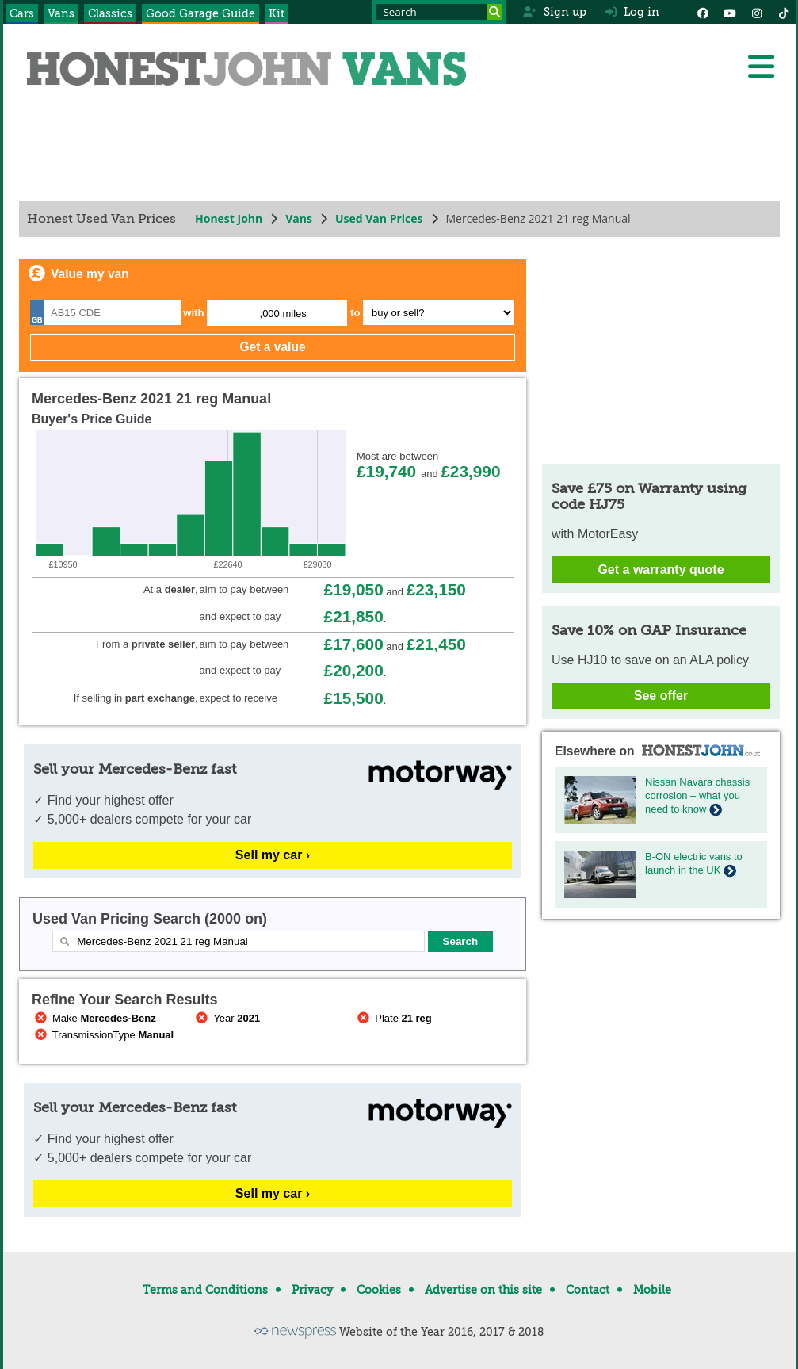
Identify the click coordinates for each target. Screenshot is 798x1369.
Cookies (379, 1289)
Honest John (228, 218)
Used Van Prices (378, 218)
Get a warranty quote (661, 569)
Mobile (652, 1289)
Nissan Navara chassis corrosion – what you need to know (697, 795)
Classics (110, 13)
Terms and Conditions (205, 1289)
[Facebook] (703, 12)
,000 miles (282, 313)
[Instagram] (757, 12)
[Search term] (439, 12)
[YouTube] (730, 12)
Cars (22, 13)
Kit (276, 13)
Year (226, 1018)
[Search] (494, 12)
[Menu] (761, 67)
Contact (587, 1289)
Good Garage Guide (200, 13)
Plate (393, 1018)
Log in (632, 12)
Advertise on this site (483, 1289)
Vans (61, 13)
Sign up (554, 12)
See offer (660, 695)
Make (94, 1018)
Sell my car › (272, 855)
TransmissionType (103, 1035)
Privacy (312, 1289)
